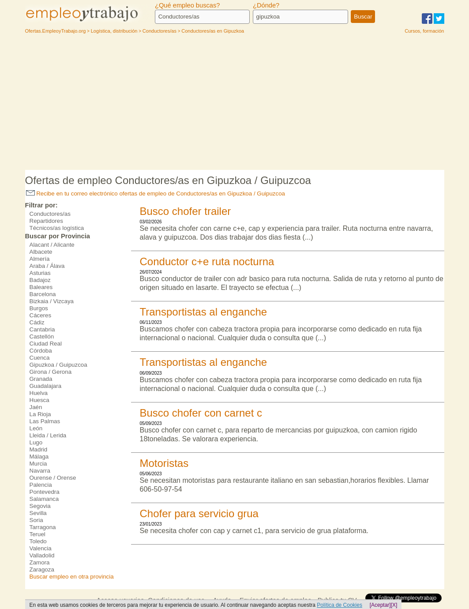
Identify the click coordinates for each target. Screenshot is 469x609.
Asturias (40, 273)
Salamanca (44, 499)
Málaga (39, 456)
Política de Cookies (339, 605)
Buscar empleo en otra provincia (72, 576)
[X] (394, 605)
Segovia (40, 506)
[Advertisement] (234, 103)
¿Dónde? (266, 5)
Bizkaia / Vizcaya (52, 301)
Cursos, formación (424, 31)
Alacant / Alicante (52, 244)
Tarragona (43, 527)
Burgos (39, 308)
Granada (41, 379)
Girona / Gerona (51, 371)
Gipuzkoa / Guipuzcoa (58, 364)
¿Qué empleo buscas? (187, 5)
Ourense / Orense (53, 477)
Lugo (36, 442)
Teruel (37, 534)
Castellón (42, 336)
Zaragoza (42, 569)
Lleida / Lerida (48, 435)
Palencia (41, 484)
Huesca (39, 400)
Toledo (38, 541)
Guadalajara (46, 386)
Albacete (41, 251)
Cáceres (41, 315)
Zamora (40, 562)
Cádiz (37, 322)
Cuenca (40, 357)
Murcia (38, 463)
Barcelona (43, 294)
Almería (40, 259)
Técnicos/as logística (57, 228)
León (36, 428)
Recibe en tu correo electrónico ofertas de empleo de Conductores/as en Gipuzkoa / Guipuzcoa (155, 193)
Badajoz (40, 280)
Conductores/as (50, 214)
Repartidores (46, 221)
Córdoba (41, 350)
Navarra (40, 470)
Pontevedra (45, 492)
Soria (36, 520)
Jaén (36, 407)
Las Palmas (45, 421)
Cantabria (42, 329)
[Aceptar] (380, 605)
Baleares (41, 287)
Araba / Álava (47, 266)
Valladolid (42, 555)
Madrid (39, 449)
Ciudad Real (46, 343)
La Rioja (40, 414)
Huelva (39, 393)
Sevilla (38, 513)
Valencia (41, 548)
